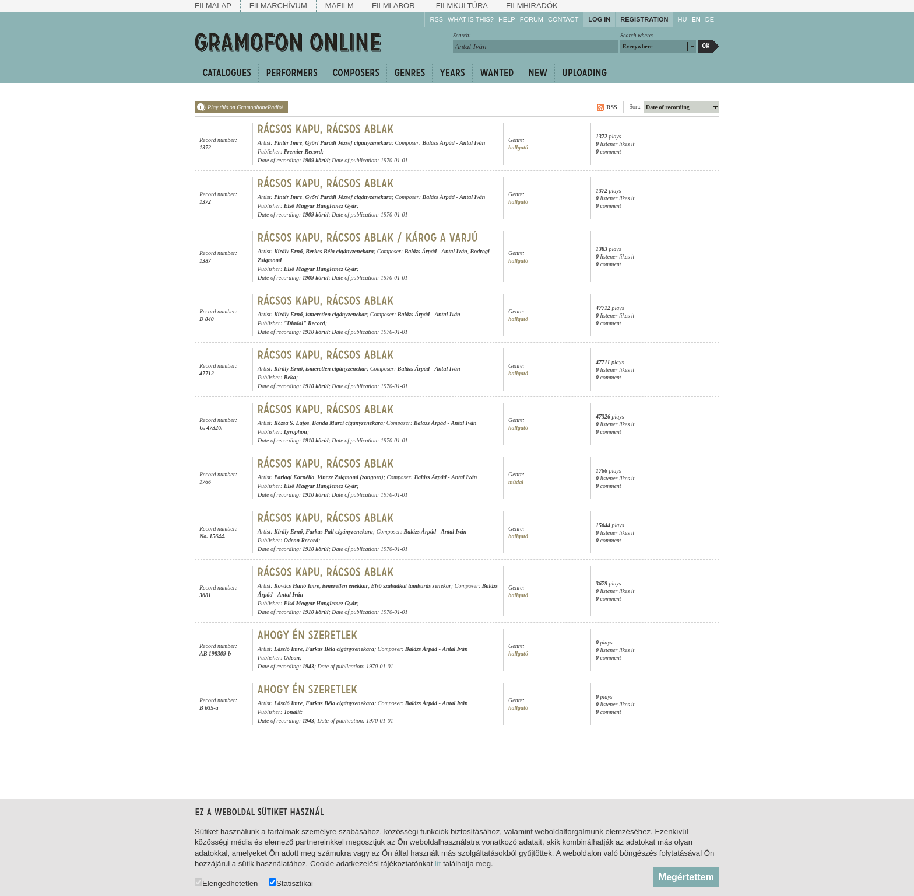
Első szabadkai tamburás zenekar (411, 586)
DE (709, 19)
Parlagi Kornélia (294, 477)
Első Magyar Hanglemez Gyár (320, 206)
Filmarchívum (278, 5)
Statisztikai (291, 882)
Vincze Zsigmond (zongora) (350, 477)
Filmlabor (393, 5)
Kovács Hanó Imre (296, 586)
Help (506, 19)
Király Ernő (288, 251)
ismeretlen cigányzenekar (336, 314)
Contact (563, 19)
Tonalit (292, 712)
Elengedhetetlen (226, 882)
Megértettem (686, 877)
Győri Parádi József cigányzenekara (348, 143)
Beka (290, 377)
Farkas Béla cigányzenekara (339, 649)
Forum (531, 19)
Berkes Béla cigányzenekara (339, 251)
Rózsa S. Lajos (291, 423)
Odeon (292, 657)
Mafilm (339, 5)
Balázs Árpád (439, 143)
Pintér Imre (288, 143)
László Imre (288, 649)
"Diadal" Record (304, 323)
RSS (436, 19)
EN (695, 19)
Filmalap (213, 5)
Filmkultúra (462, 5)
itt (438, 863)
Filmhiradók (532, 5)
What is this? (471, 19)
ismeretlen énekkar (345, 586)
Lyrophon (295, 431)
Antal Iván (472, 143)
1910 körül (316, 332)
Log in (599, 19)
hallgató (518, 147)
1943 (308, 666)
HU (682, 19)
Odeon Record (301, 540)
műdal (515, 482)
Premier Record (303, 151)
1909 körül (316, 160)
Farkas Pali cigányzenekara (339, 531)
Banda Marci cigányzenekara (347, 423)
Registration (644, 19)
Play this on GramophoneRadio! (245, 107)
